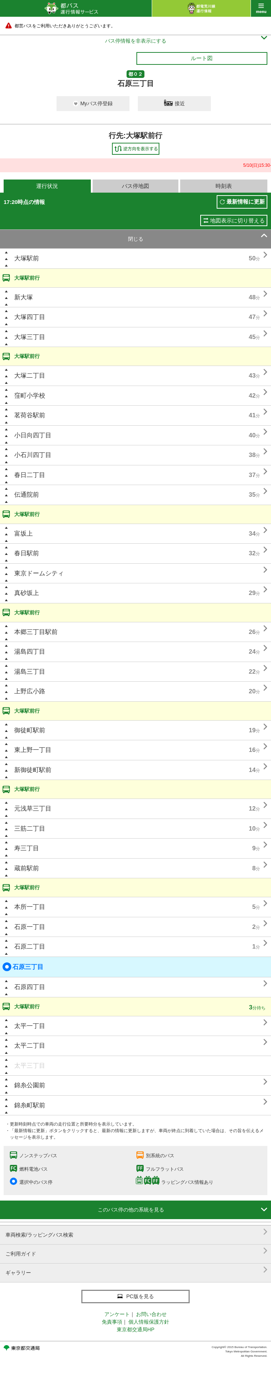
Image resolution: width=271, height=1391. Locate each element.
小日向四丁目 (32, 435)
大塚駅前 (26, 258)
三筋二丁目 (29, 828)
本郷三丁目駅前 (36, 631)
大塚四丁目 (29, 317)
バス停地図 (135, 186)
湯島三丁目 (29, 671)
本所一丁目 (29, 906)
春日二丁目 (29, 475)
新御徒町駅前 (32, 770)
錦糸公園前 (29, 1085)
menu (261, 8)
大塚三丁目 (29, 337)
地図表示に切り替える (237, 220)
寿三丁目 (26, 848)
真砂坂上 (26, 593)
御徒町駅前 (29, 730)
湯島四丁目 (29, 651)
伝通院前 (26, 494)
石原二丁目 (29, 946)
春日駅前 (26, 553)
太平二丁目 (29, 1045)
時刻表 (224, 186)
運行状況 (47, 186)
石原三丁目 (23, 966)
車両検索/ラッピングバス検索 (136, 1232)
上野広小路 (29, 691)
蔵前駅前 (26, 868)
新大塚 (23, 297)
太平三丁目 (29, 1065)
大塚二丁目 (29, 375)
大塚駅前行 (27, 278)
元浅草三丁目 (32, 808)
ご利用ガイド (136, 1251)
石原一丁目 (29, 926)
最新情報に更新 (246, 201)
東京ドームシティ (39, 573)
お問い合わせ (151, 1314)
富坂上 (23, 533)
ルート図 (202, 58)
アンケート (117, 1314)
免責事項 (112, 1322)
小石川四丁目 (32, 455)
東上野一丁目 (32, 749)
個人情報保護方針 (148, 1322)
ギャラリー (136, 1270)
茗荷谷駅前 (29, 415)
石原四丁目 (29, 987)
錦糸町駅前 (29, 1105)
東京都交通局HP (135, 1329)
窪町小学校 (29, 395)
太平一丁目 (29, 1025)
